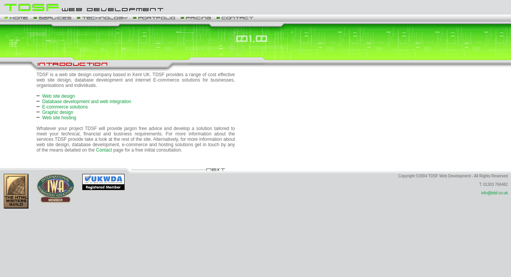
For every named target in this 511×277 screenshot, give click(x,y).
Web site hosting (59, 117)
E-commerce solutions (65, 107)
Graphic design (57, 112)
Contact (104, 150)
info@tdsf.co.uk (494, 193)
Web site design (58, 96)
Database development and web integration (86, 101)
